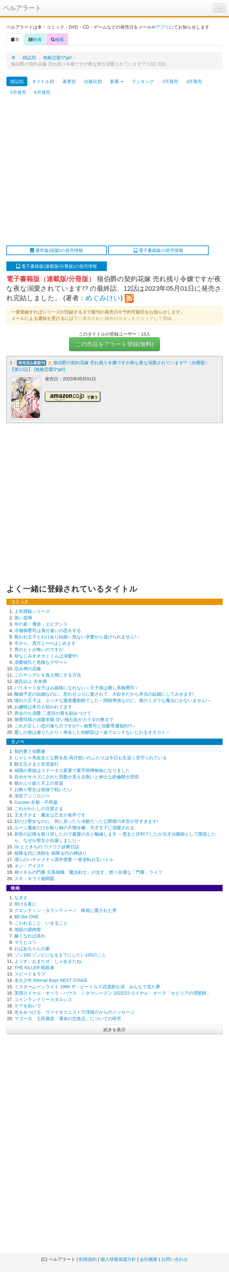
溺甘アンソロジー (32, 795)
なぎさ (21, 897)
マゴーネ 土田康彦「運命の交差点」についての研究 (67, 1018)
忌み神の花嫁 (27, 668)
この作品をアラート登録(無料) (114, 344)
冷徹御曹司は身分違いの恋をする (47, 630)
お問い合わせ (174, 1259)
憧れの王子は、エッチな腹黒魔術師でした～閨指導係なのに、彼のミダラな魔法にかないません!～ (113, 700)
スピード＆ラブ (29, 974)
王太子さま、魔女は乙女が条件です (50, 814)
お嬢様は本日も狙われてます (43, 706)
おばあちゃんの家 (32, 948)
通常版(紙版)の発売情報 (56, 250)
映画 (35, 39)
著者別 (69, 81)
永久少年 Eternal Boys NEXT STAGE (51, 980)
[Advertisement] (67, 171)
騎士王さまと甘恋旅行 (36, 764)
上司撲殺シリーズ (32, 611)
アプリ (162, 27)
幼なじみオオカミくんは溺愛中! (46, 655)
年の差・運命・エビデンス (41, 624)
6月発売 (42, 92)
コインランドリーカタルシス (43, 999)
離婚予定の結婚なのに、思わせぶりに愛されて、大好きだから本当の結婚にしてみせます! (104, 694)
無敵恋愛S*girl (57, 57)
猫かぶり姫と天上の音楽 (38, 783)
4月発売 (194, 81)
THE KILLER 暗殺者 (34, 967)
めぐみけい (103, 298)
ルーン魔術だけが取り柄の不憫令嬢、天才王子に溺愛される (74, 827)
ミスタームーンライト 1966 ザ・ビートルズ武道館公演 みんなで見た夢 (87, 986)
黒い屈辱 (23, 617)
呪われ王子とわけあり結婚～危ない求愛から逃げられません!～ (77, 636)
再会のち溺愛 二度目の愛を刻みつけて (52, 713)
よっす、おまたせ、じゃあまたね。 (50, 961)
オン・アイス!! (29, 865)
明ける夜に (25, 904)
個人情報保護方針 (118, 1259)
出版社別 (93, 81)
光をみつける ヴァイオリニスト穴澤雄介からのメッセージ (74, 1012)
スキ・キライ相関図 (34, 878)
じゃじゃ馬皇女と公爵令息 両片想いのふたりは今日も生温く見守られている (90, 757)
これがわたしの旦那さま (38, 808)
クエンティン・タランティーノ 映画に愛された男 (65, 910)
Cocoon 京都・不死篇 (36, 802)
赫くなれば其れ (29, 935)
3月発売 (170, 81)
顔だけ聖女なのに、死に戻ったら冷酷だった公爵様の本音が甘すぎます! (86, 821)
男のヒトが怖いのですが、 (41, 649)
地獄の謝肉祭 (27, 929)
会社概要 (148, 1259)
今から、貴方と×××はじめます (45, 643)
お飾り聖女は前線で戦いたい (43, 789)
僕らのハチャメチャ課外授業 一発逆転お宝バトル (64, 859)
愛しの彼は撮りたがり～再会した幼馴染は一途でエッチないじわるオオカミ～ (92, 732)
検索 (57, 39)
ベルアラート (22, 7)
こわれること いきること (41, 923)
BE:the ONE (26, 916)
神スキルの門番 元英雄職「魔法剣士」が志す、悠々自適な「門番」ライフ (88, 872)
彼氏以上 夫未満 (30, 681)
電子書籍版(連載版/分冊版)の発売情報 (56, 266)
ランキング (143, 81)
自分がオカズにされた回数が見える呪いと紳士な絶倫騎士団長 (76, 776)
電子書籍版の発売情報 (158, 250)
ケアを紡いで (27, 1005)
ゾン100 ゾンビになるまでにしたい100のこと (60, 954)
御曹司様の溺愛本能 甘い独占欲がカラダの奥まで (64, 719)
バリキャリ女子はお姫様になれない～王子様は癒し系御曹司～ (76, 687)
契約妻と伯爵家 (29, 751)
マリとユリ (25, 942)
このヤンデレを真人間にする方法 (47, 675)
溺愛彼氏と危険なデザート (41, 662)
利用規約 (88, 1259)
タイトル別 (43, 81)
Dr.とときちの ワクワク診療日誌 (46, 846)
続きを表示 (114, 1029)
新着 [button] (116, 81)
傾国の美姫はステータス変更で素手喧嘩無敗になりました (72, 770)
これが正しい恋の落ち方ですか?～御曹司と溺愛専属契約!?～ (75, 725)
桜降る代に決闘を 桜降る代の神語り (50, 853)
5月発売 (18, 92)
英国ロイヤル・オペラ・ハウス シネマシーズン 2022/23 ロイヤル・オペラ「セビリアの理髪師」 (112, 993)
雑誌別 (29, 57)
